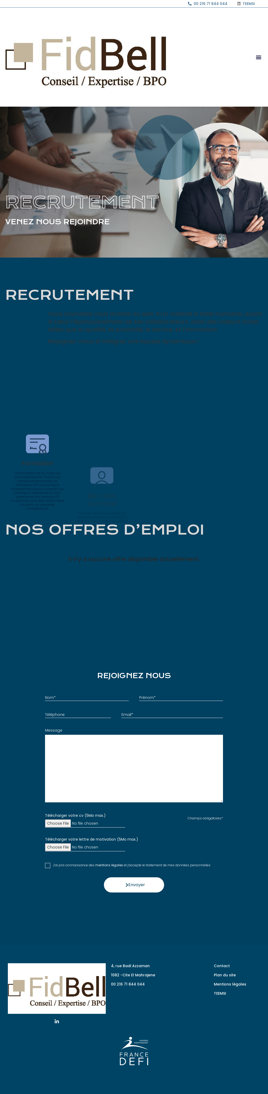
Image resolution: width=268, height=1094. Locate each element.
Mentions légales (230, 984)
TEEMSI (220, 993)
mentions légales (109, 865)
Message (53, 730)
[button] (258, 57)
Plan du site (225, 975)
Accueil (11, 265)
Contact (222, 965)
